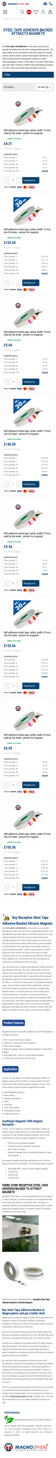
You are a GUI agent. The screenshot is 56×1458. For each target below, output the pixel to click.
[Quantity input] (13, 180)
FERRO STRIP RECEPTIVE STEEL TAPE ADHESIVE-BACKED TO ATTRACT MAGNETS (25, 1189)
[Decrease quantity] (7, 180)
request (45, 171)
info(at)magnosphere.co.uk (21, 1396)
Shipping (17, 149)
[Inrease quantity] (19, 180)
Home (4, 19)
